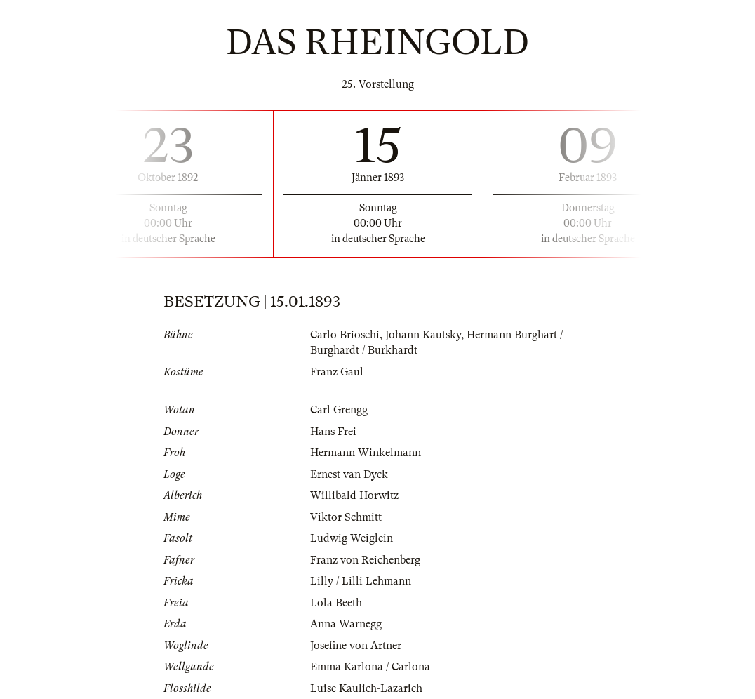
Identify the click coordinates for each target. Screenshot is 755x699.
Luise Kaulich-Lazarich (366, 688)
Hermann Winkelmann (365, 452)
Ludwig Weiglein (351, 538)
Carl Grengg (339, 410)
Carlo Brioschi (345, 334)
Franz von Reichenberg (365, 560)
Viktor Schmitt (346, 517)
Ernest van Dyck (349, 474)
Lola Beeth (336, 603)
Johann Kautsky (423, 334)
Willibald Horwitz (354, 495)
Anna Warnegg (346, 624)
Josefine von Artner (355, 645)
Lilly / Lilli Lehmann (360, 581)
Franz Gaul (336, 372)
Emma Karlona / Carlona (370, 666)
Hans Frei (333, 431)
